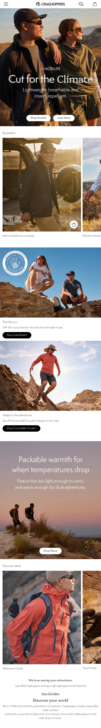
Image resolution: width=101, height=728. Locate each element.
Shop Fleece (50, 551)
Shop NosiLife (38, 118)
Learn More (63, 118)
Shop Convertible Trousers (21, 428)
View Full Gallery (50, 694)
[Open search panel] (81, 4)
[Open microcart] (95, 4)
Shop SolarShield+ (17, 335)
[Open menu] (6, 4)
